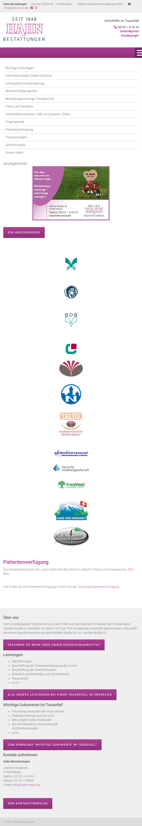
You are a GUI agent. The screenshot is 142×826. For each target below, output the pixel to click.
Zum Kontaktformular (28, 803)
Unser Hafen (14, 152)
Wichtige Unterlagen (19, 68)
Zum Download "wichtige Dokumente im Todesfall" (52, 744)
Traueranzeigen (16, 137)
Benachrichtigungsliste (21, 91)
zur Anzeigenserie (24, 232)
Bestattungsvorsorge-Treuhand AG (29, 99)
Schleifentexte (15, 145)
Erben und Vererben (19, 106)
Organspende (14, 122)
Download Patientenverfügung (98, 587)
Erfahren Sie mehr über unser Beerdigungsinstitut (54, 644)
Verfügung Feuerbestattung (24, 83)
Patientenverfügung (19, 130)
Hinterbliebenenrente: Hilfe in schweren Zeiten (37, 114)
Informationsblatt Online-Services (28, 76)
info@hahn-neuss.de (16, 8)
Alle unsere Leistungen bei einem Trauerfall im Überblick (60, 694)
